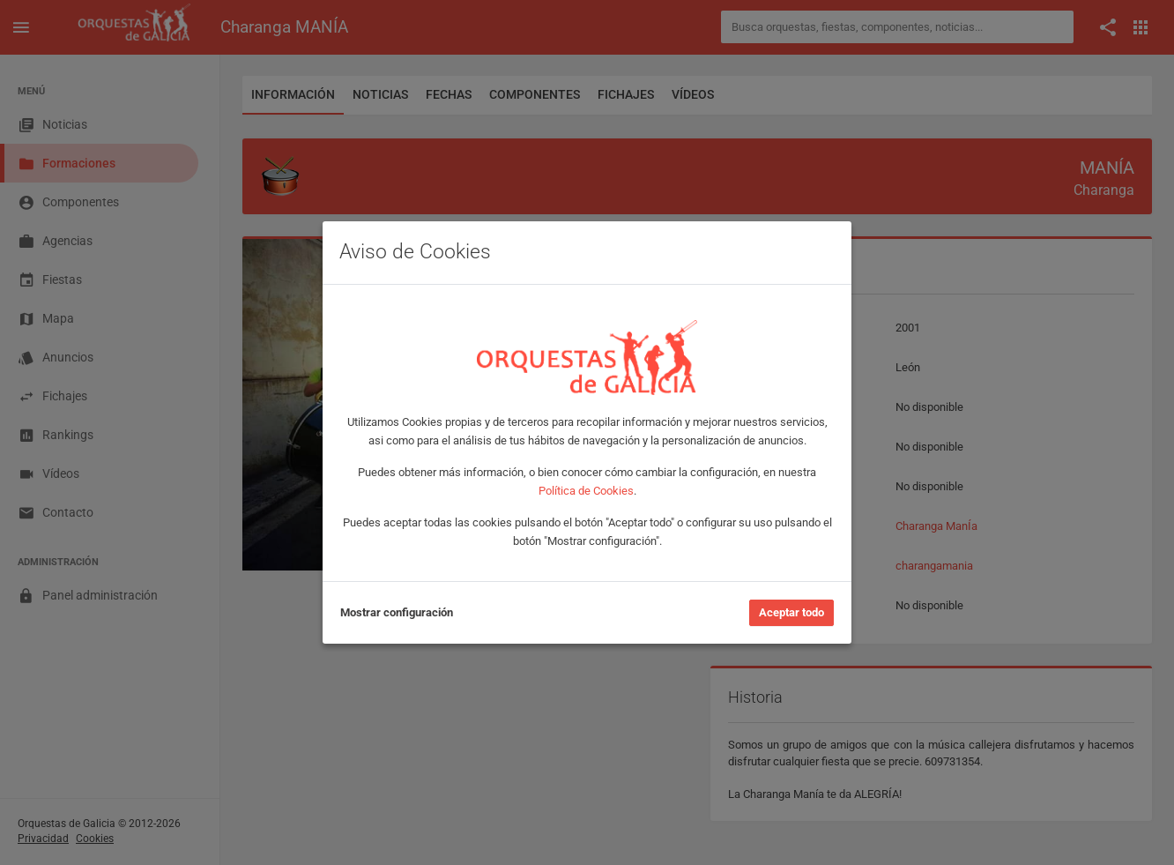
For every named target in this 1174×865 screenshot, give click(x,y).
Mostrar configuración (396, 612)
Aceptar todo (791, 612)
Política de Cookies (586, 490)
